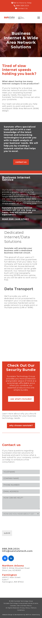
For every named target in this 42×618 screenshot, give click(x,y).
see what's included (21, 399)
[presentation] (19, 526)
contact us (21, 162)
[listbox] (21, 514)
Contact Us (22, 8)
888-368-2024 (22, 6)
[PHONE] (21, 485)
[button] (38, 18)
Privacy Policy (25, 608)
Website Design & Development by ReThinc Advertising (21, 614)
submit (7, 533)
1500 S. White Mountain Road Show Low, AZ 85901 (15, 569)
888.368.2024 (11, 548)
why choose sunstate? (21, 425)
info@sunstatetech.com (17, 551)
